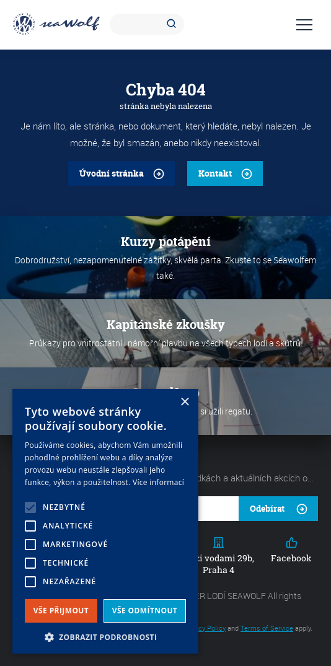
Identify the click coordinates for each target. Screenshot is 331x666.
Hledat (173, 24)
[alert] (105, 521)
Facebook (291, 550)
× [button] (184, 402)
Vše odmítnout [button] (144, 610)
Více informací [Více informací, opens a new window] (158, 482)
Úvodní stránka (111, 173)
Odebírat (267, 508)
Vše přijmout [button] (61, 610)
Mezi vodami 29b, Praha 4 (218, 556)
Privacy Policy (204, 628)
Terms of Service (267, 628)
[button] (105, 636)
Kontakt (215, 173)
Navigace (304, 24)
